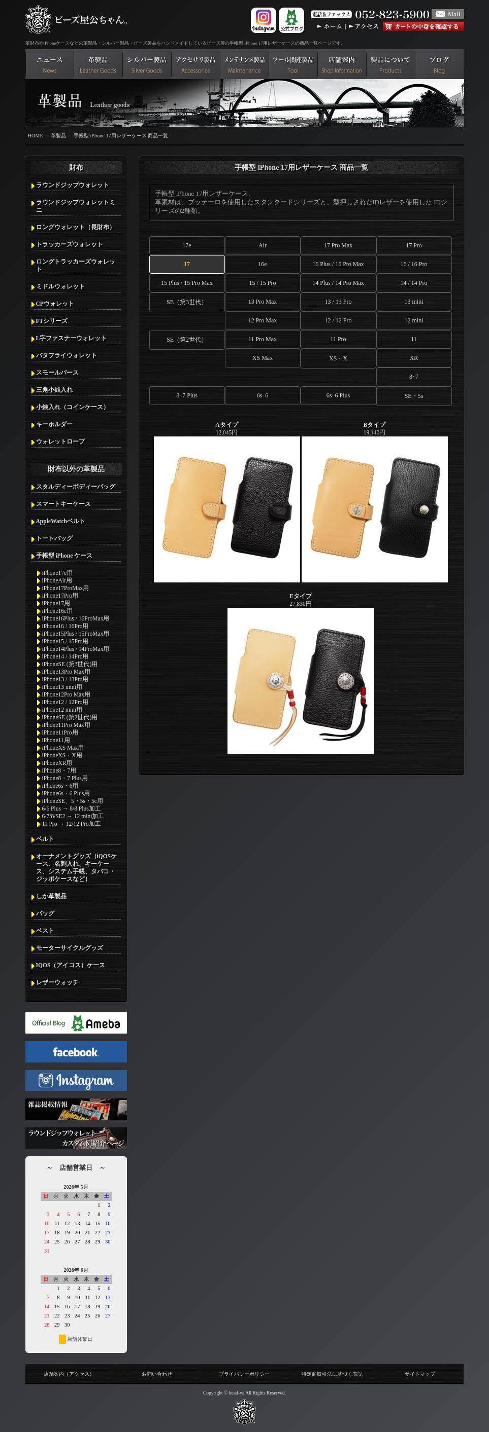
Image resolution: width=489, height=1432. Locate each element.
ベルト (45, 839)
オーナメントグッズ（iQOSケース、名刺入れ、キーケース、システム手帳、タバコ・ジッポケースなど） (76, 867)
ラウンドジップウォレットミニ (75, 206)
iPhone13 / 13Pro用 (65, 679)
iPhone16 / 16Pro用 (65, 626)
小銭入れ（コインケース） (72, 407)
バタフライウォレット (66, 355)
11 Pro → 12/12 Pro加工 (71, 824)
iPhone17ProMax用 (65, 588)
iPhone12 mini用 (62, 710)
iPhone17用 (56, 603)
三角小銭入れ (54, 390)
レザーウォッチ (57, 982)
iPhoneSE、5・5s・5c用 (72, 801)
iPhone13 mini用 (62, 687)
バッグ (45, 913)
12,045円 (227, 502)
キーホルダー (54, 424)
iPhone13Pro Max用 (66, 672)
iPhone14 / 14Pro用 (65, 656)
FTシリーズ (52, 321)
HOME (35, 135)
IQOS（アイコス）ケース (71, 965)
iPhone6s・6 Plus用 (66, 793)
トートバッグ (54, 538)
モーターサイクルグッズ (69, 948)
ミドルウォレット (60, 286)
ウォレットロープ (60, 441)
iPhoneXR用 (57, 763)
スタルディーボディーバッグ (75, 487)
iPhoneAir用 (57, 580)
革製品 (58, 135)
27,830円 (300, 673)
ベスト (45, 931)
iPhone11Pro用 (60, 732)
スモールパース (57, 373)
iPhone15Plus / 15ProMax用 (76, 634)
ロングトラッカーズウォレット (75, 265)
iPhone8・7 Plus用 (65, 778)
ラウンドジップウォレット (72, 185)
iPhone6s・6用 (60, 786)
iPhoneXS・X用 (62, 755)
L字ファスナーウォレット (71, 338)
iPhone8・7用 (59, 770)
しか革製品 (51, 896)
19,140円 (375, 502)
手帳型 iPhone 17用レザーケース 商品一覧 (121, 135)
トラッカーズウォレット (69, 244)
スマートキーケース (63, 504)
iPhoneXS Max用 (63, 748)
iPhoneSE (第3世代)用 (70, 664)
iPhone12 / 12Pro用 (65, 702)
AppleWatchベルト (60, 521)
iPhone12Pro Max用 (66, 694)
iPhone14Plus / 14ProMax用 (76, 649)
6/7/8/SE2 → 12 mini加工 (73, 816)
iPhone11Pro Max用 (66, 725)
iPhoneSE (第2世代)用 (70, 717)
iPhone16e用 (57, 611)
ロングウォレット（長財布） (75, 227)
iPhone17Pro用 (60, 596)
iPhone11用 (56, 740)
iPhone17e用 (57, 573)
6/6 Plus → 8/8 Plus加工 (71, 808)
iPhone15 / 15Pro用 (65, 641)
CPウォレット (55, 304)
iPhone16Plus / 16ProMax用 (76, 618)
